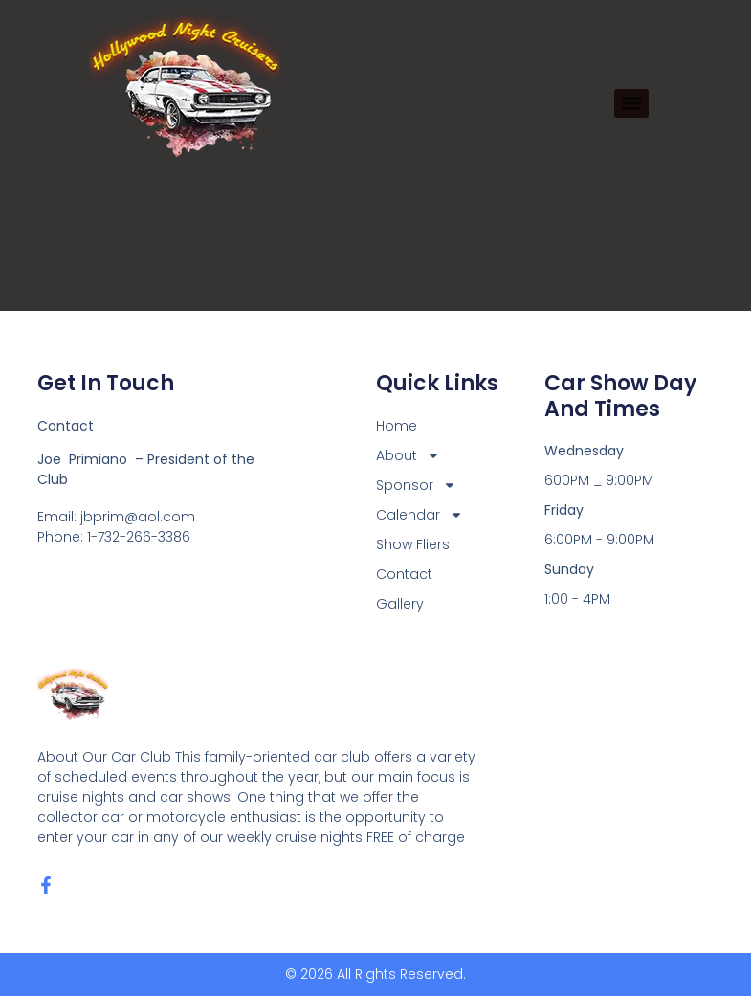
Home (396, 425)
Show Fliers (413, 544)
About (408, 456)
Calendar (419, 515)
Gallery (400, 603)
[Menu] (631, 103)
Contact (404, 574)
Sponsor (416, 486)
